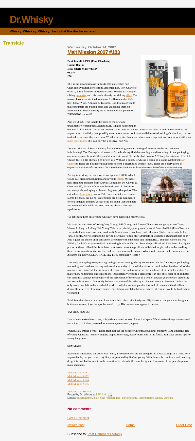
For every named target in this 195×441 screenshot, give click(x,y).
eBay (129, 95)
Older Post (184, 425)
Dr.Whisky (31, 19)
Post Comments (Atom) (104, 434)
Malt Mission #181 (78, 372)
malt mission (107, 397)
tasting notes (146, 397)
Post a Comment (78, 417)
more (70, 140)
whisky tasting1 (164, 397)
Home (130, 425)
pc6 (118, 397)
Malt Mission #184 (78, 380)
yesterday (81, 95)
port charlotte (129, 397)
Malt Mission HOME (79, 391)
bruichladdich (84, 397)
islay (96, 397)
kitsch (120, 178)
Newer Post (75, 425)
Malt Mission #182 (78, 376)
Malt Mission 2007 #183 (93, 52)
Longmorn (86, 193)
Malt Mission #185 (78, 383)
